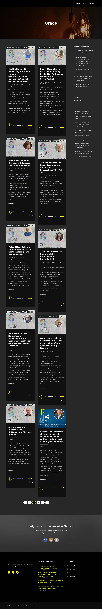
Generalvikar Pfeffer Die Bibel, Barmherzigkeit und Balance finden (84, 52)
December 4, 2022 (44, 262)
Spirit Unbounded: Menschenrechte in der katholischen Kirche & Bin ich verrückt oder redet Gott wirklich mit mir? (84, 61)
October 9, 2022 (44, 445)
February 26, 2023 (13, 84)
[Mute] (26, 125)
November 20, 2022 (13, 349)
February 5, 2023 (44, 82)
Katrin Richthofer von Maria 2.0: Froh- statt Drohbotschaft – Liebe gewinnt (84, 78)
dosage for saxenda (81, 130)
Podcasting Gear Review (82, 114)
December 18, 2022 (13, 257)
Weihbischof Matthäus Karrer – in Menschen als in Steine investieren (84, 71)
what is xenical (79, 122)
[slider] (19, 125)
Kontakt (92, 3)
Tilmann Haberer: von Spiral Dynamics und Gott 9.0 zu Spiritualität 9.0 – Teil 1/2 (51, 168)
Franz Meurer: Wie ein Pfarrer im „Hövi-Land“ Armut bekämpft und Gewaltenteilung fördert (52, 343)
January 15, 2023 (13, 168)
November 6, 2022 (44, 351)
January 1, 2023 (44, 175)
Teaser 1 (78, 100)
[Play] (10, 125)
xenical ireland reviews (81, 141)
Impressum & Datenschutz (27, 606)
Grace (22, 84)
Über (84, 3)
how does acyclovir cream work (84, 151)
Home (70, 3)
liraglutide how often (81, 112)
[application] (20, 125)
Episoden (77, 3)
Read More (11, 117)
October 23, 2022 (13, 438)
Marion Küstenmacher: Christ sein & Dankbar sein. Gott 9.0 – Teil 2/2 (20, 163)
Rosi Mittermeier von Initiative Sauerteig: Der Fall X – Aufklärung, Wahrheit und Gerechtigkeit (52, 74)
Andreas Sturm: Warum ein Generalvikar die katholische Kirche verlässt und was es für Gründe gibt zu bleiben (51, 437)
